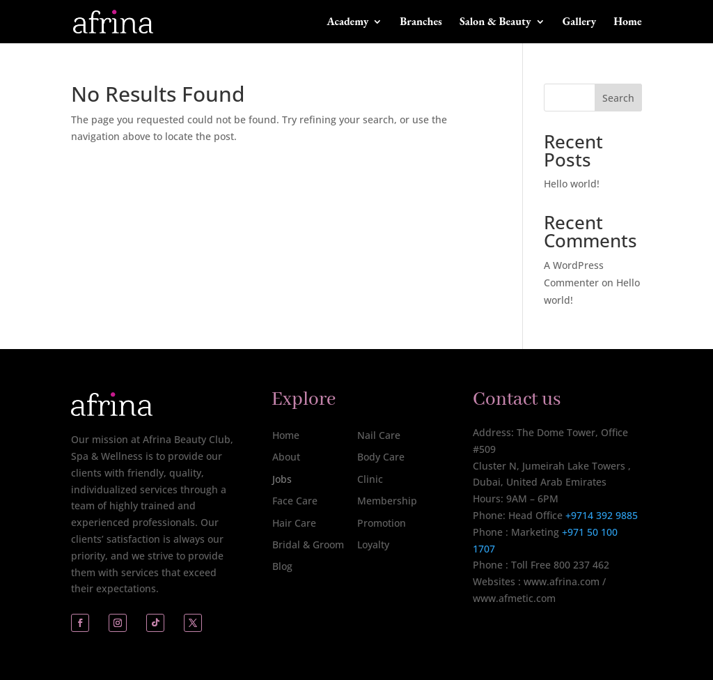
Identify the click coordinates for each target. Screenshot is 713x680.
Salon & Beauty (495, 23)
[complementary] (612, 603)
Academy (347, 23)
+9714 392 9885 (601, 515)
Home (627, 23)
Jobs (282, 479)
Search (618, 98)
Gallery (579, 23)
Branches (421, 23)
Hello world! (572, 183)
